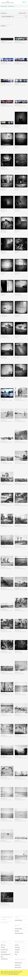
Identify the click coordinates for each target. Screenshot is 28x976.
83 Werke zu (4, 13)
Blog (2, 956)
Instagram (17, 949)
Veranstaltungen (19, 933)
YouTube (17, 952)
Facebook (17, 947)
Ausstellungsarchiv (5, 954)
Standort (17, 931)
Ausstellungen (18, 920)
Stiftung (3, 947)
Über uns (3, 945)
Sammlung (11, 6)
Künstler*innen (4, 949)
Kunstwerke (4, 6)
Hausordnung (18, 962)
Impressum (18, 965)
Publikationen (4, 959)
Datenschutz (18, 967)
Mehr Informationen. (13, 973)
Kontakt (17, 945)
